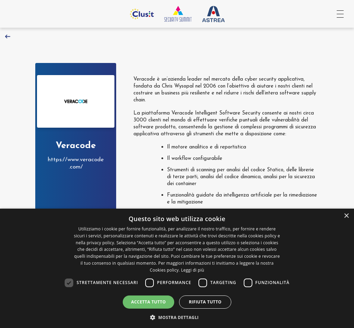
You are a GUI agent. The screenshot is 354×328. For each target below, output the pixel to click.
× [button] (346, 216)
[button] (177, 317)
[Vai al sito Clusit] (142, 14)
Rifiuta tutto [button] (205, 302)
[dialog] (177, 268)
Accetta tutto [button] (148, 302)
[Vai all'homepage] (178, 14)
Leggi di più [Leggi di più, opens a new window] (192, 270)
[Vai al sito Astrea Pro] (213, 14)
